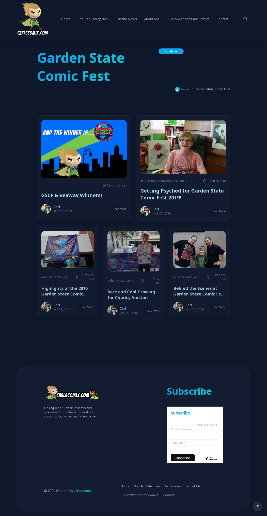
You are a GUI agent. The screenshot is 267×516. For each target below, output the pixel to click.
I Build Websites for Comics (187, 19)
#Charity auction (118, 281)
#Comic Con (175, 181)
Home (65, 19)
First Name (178, 443)
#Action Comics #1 (54, 277)
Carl (56, 206)
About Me (151, 19)
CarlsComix (83, 490)
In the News (127, 19)
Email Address (181, 429)
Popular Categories (92, 19)
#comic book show (153, 181)
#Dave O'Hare (183, 277)
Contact (222, 19)
